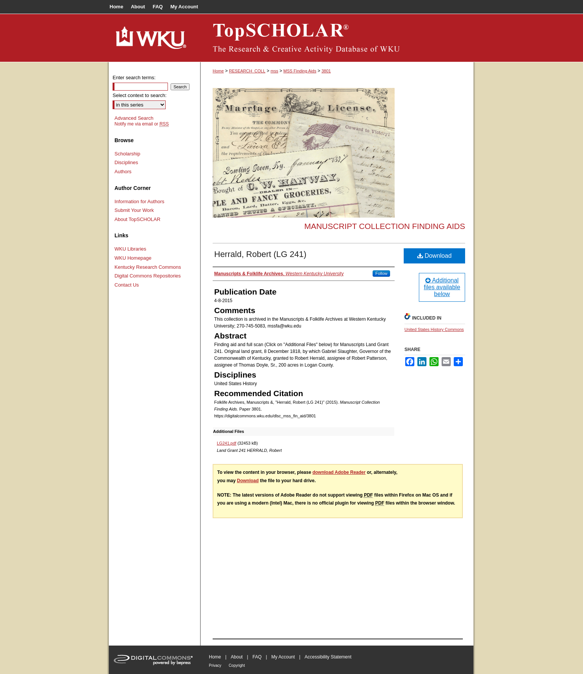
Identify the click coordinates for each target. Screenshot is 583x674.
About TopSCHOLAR (137, 219)
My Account (283, 657)
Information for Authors (139, 201)
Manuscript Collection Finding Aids (384, 226)
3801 (326, 71)
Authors (123, 171)
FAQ (257, 657)
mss (274, 71)
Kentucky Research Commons (147, 267)
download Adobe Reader (338, 472)
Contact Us (126, 285)
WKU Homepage (133, 258)
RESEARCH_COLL (247, 71)
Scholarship (127, 154)
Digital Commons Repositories (147, 276)
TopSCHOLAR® (337, 38)
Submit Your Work (134, 210)
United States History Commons (434, 329)
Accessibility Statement (328, 657)
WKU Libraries (130, 249)
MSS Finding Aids (300, 71)
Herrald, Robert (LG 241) (260, 254)
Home (218, 71)
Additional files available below (442, 287)
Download (434, 255)
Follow (381, 273)
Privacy (215, 665)
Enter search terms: (134, 77)
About (237, 657)
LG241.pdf (226, 443)
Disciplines (126, 162)
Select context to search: (139, 95)
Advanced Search (134, 118)
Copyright (237, 665)
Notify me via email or (141, 124)
